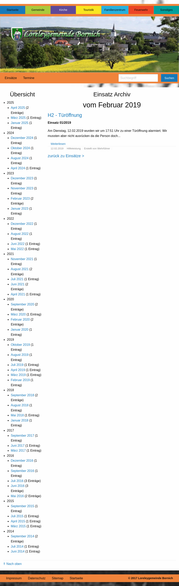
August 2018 (20, 405)
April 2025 (18, 107)
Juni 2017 (17, 445)
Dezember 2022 (22, 223)
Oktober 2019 (20, 344)
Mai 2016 (17, 496)
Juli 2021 (17, 279)
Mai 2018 (17, 415)
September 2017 (22, 435)
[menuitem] (11, 78)
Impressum (14, 578)
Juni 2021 (17, 284)
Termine (28, 78)
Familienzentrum (114, 9)
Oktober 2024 (20, 148)
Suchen (169, 78)
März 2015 (18, 526)
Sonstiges (166, 9)
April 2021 (18, 294)
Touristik (88, 9)
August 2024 (20, 158)
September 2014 (22, 536)
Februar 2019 (20, 380)
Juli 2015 (17, 516)
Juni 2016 (17, 485)
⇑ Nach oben (12, 564)
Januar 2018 (19, 420)
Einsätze (11, 78)
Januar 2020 (19, 329)
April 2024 (18, 168)
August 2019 (20, 354)
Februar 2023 (20, 198)
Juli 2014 (17, 546)
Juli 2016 (17, 481)
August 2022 (20, 233)
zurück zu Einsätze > (66, 156)
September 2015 (22, 506)
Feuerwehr (141, 9)
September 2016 (22, 471)
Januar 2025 (19, 123)
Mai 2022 (17, 249)
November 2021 (22, 259)
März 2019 (18, 375)
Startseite (12, 9)
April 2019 (18, 370)
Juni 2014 (17, 551)
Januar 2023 (19, 208)
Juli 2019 (17, 364)
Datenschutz (36, 578)
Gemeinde (37, 9)
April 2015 (18, 521)
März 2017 (18, 450)
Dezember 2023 (22, 178)
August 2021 (20, 269)
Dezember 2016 (22, 460)
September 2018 (22, 395)
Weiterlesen (58, 143)
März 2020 (18, 314)
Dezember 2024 (22, 138)
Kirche (63, 9)
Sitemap (57, 578)
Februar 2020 (20, 319)
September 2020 (22, 304)
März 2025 (18, 117)
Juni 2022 (17, 244)
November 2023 (22, 188)
